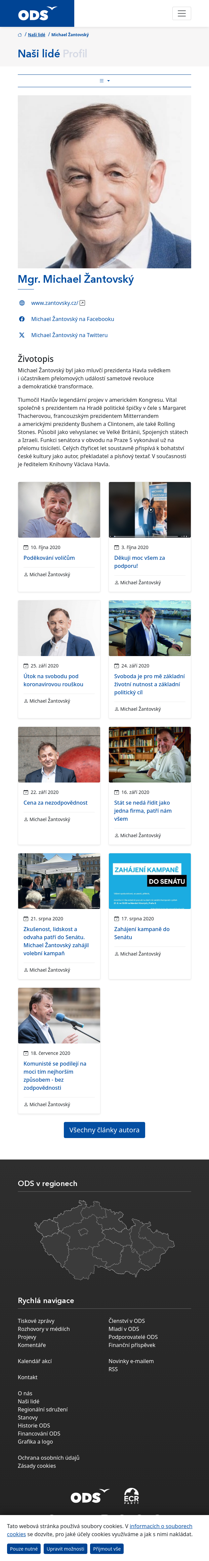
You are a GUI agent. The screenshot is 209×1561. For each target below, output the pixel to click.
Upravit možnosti (65, 1549)
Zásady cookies (37, 1465)
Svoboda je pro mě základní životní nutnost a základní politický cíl (149, 684)
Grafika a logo (35, 1441)
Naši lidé (36, 35)
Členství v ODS (127, 1321)
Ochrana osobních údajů (49, 1457)
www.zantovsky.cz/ (54, 303)
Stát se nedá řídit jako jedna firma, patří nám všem (143, 810)
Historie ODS (34, 1425)
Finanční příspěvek (132, 1345)
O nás (25, 1393)
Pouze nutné (24, 1549)
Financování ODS (39, 1433)
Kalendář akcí (35, 1361)
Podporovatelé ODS (133, 1337)
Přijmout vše (107, 1549)
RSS (113, 1369)
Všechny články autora (105, 1129)
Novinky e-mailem (131, 1361)
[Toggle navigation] (181, 13)
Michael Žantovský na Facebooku (72, 319)
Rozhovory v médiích (44, 1329)
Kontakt (28, 1377)
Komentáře (32, 1345)
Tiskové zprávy (36, 1321)
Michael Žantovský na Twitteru (69, 335)
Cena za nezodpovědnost (56, 802)
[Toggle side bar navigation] (104, 80)
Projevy (27, 1337)
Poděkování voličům (49, 557)
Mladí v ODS (124, 1329)
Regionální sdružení (43, 1409)
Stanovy (28, 1417)
